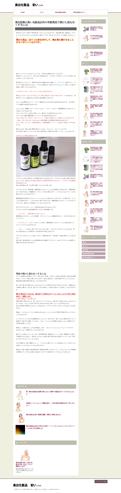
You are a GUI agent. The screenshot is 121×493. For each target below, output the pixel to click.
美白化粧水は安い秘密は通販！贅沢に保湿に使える (43, 414)
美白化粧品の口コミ (79, 12)
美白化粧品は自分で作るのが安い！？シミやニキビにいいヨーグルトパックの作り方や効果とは (50, 427)
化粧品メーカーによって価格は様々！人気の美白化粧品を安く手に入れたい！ (50, 404)
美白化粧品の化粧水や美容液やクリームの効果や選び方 (96, 28)
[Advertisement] (46, 57)
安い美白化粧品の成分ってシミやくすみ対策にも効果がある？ (96, 37)
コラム (42, 12)
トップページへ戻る (101, 481)
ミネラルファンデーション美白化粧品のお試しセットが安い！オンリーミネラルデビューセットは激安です (96, 80)
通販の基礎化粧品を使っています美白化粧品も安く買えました (96, 54)
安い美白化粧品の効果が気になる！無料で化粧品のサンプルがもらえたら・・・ (50, 393)
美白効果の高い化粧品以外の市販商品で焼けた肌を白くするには (96, 70)
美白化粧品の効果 (60, 12)
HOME (23, 12)
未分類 (86, 250)
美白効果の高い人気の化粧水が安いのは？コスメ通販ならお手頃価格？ (96, 98)
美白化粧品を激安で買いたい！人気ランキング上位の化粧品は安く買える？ (96, 124)
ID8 (85, 242)
